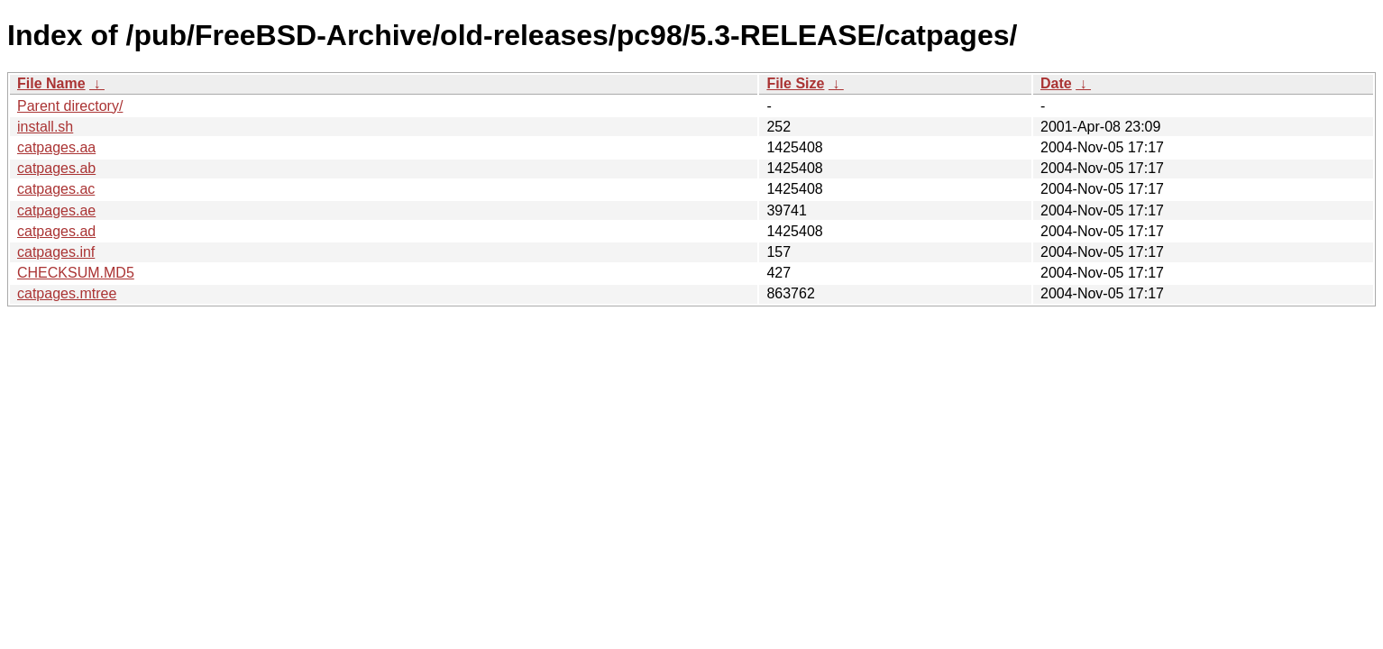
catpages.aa (56, 147)
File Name (51, 83)
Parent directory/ (70, 106)
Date (1056, 83)
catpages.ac (56, 189)
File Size (795, 83)
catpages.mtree (66, 293)
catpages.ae (56, 210)
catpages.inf (56, 252)
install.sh (45, 126)
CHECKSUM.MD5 (75, 272)
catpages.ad (56, 231)
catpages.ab (56, 168)
